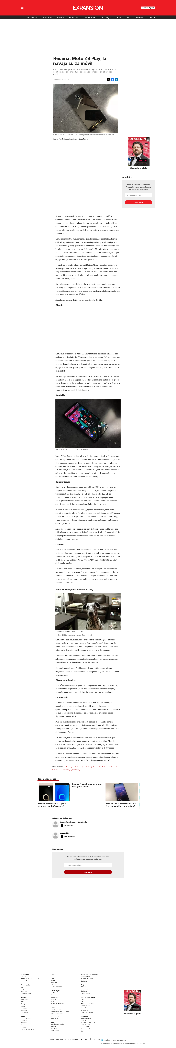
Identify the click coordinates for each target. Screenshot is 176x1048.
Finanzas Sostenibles (89, 974)
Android (104, 767)
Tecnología (105, 17)
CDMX (23, 1006)
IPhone (113, 767)
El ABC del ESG (87, 979)
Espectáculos (26, 1018)
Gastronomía (86, 1018)
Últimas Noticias (29, 17)
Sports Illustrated (88, 997)
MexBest (84, 1016)
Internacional (89, 17)
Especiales (85, 993)
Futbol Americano (88, 1003)
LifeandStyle (26, 993)
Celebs (54, 984)
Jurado (84, 1031)
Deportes (54, 997)
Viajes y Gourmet (27, 1029)
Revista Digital (148, 8)
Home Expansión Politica (31, 978)
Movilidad (55, 1030)
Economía (73, 17)
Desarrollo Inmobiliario (60, 1012)
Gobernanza (55, 1028)
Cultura (54, 974)
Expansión (64, 833)
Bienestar (85, 1027)
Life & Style (55, 991)
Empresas (47, 17)
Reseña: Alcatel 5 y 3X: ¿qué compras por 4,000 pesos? (51, 804)
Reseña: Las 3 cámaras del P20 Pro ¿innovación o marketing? (121, 804)
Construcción (56, 1009)
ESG (129, 17)
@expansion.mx (90, 1039)
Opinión (24, 1010)
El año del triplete (138, 168)
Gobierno (24, 999)
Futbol (83, 999)
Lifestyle (84, 1010)
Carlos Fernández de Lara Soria (73, 822)
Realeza (24, 1020)
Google (56, 770)
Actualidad (85, 987)
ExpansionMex (96, 1039)
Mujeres (139, 17)
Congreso (25, 1004)
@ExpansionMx (69, 836)
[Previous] (57, 609)
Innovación (85, 977)
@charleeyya (83, 139)
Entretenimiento (57, 995)
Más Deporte (86, 1008)
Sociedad (24, 1012)
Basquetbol (85, 1005)
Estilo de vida (56, 987)
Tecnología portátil (83, 767)
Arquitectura (56, 1016)
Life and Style (154, 17)
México (23, 1002)
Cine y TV (55, 999)
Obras (118, 17)
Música (53, 1001)
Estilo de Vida (86, 1029)
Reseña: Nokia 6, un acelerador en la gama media (87, 785)
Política (60, 17)
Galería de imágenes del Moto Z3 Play (74, 589)
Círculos (24, 1023)
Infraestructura (57, 1014)
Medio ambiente (57, 1024)
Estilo (53, 993)
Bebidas (84, 1020)
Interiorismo (56, 1018)
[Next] (118, 609)
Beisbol (84, 1001)
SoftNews (75, 770)
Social (53, 1026)
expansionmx (87, 1039)
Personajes (85, 1024)
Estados (24, 1008)
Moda (23, 1025)
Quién (23, 1016)
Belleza (24, 1027)
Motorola (95, 767)
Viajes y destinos (88, 1022)
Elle (52, 978)
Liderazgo (85, 989)
